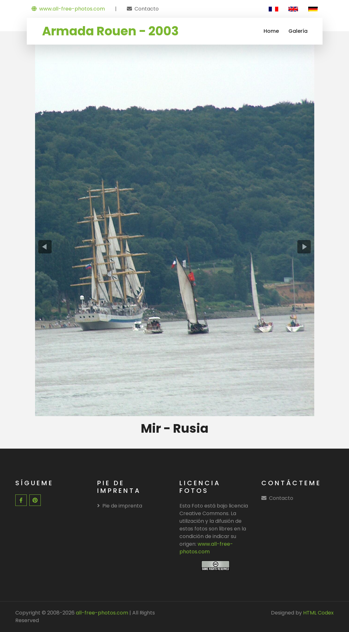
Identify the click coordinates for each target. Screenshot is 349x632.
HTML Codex (318, 612)
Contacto (147, 8)
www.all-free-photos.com (68, 8)
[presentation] (45, 247)
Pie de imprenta (119, 505)
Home (271, 31)
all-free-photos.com (101, 612)
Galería (298, 31)
